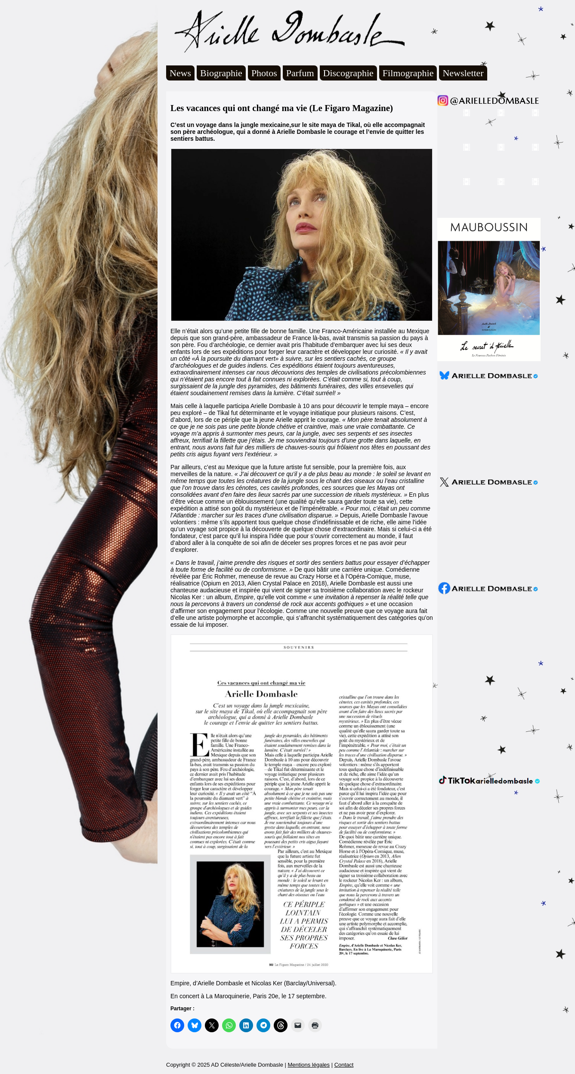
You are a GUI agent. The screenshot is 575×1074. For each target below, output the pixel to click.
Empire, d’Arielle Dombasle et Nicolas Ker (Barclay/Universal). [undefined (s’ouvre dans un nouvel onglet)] (253, 983)
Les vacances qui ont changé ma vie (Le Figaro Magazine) (281, 108)
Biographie (221, 73)
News (180, 73)
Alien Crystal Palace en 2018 (286, 583)
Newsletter (462, 73)
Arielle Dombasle (285, 31)
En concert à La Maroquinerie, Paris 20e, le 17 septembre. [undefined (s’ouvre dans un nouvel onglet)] (248, 996)
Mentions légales (309, 1065)
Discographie (348, 73)
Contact (344, 1065)
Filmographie (408, 73)
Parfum (300, 73)
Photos (264, 73)
